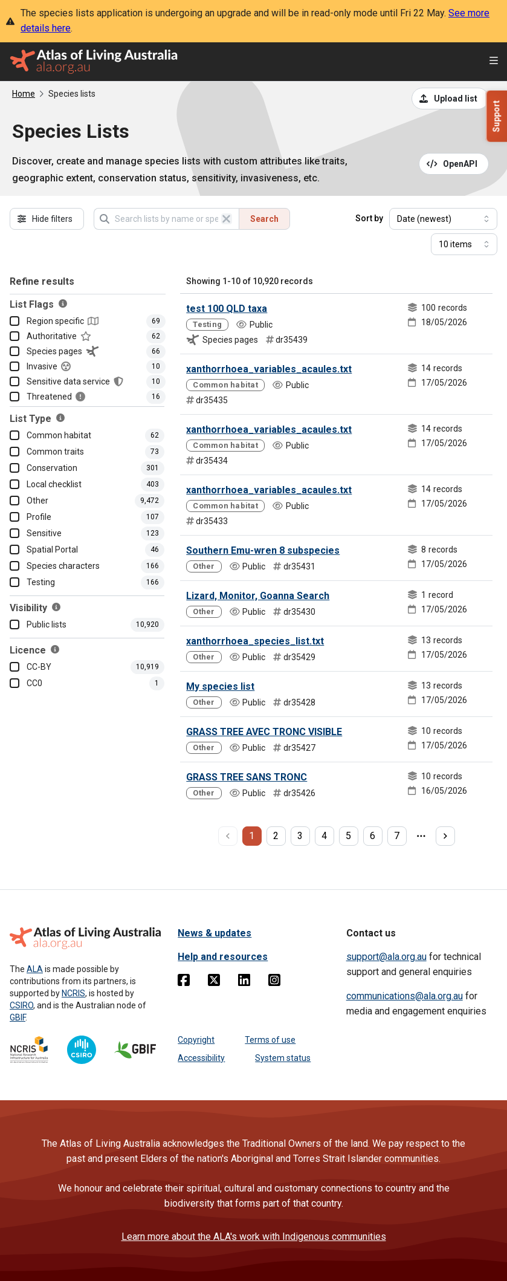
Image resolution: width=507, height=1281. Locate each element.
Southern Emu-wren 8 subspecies (263, 550)
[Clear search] (226, 218)
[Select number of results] (464, 244)
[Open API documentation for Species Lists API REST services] (454, 164)
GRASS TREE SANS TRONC (246, 777)
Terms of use (270, 1040)
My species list (220, 686)
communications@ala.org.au (404, 996)
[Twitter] (214, 982)
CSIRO (21, 1005)
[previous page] (227, 836)
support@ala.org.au (386, 956)
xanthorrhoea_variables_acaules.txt (269, 369)
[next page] (445, 836)
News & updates (214, 933)
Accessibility (201, 1058)
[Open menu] (493, 62)
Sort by (369, 218)
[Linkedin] (244, 982)
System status (283, 1058)
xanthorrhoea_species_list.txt (255, 641)
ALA (35, 969)
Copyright (196, 1040)
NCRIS (73, 993)
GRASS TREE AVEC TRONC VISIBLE (264, 732)
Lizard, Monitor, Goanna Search (257, 596)
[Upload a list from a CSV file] (450, 98)
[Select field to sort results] (443, 219)
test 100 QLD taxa (226, 308)
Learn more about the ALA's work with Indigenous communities (253, 1236)
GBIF (17, 1017)
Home (23, 94)
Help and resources (223, 956)
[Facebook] (184, 982)
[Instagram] (274, 982)
